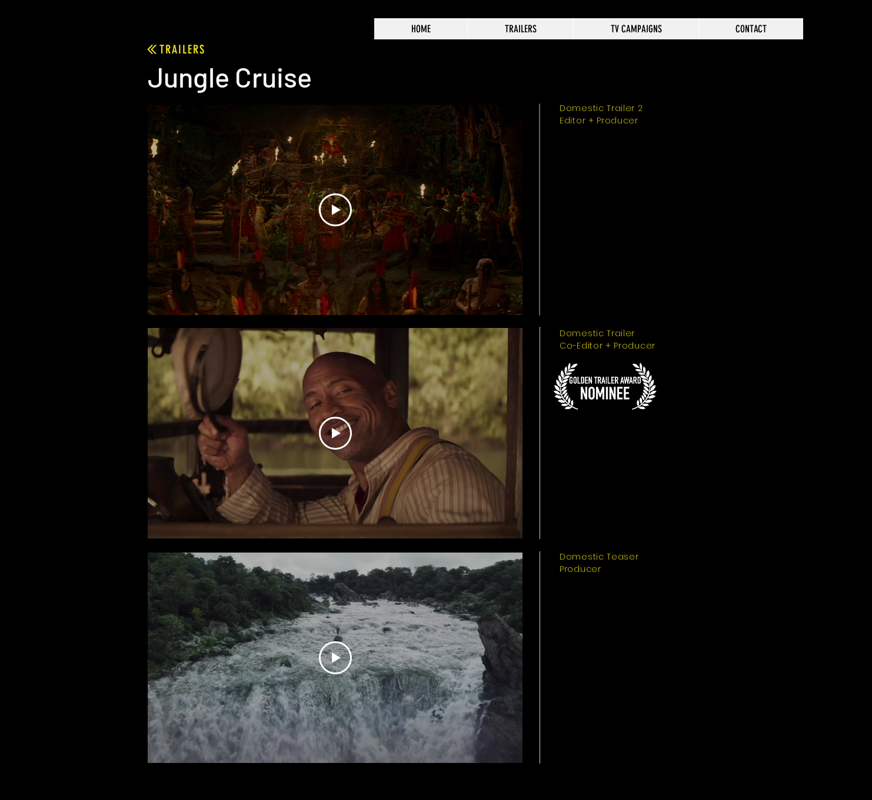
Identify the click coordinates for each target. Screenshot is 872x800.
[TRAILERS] (175, 49)
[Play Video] (335, 209)
